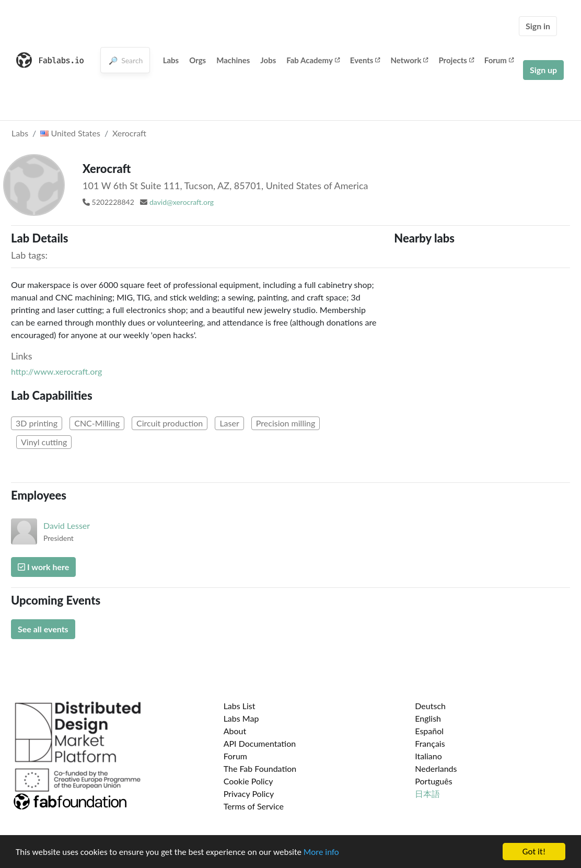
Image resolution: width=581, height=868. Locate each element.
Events (365, 60)
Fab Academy (313, 60)
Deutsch (430, 706)
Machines (233, 60)
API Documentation (260, 743)
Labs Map (241, 718)
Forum (499, 60)
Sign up (543, 70)
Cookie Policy (248, 781)
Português (433, 781)
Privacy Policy (249, 793)
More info (321, 852)
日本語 (427, 793)
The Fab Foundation (260, 768)
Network (409, 60)
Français (430, 743)
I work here (43, 567)
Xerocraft (129, 133)
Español (429, 731)
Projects (455, 60)
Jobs (268, 60)
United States (70, 133)
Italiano (428, 756)
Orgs (197, 60)
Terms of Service (254, 806)
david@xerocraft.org (181, 202)
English (428, 718)
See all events (43, 629)
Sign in (538, 26)
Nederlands (436, 768)
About (235, 731)
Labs (171, 60)
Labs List (239, 706)
